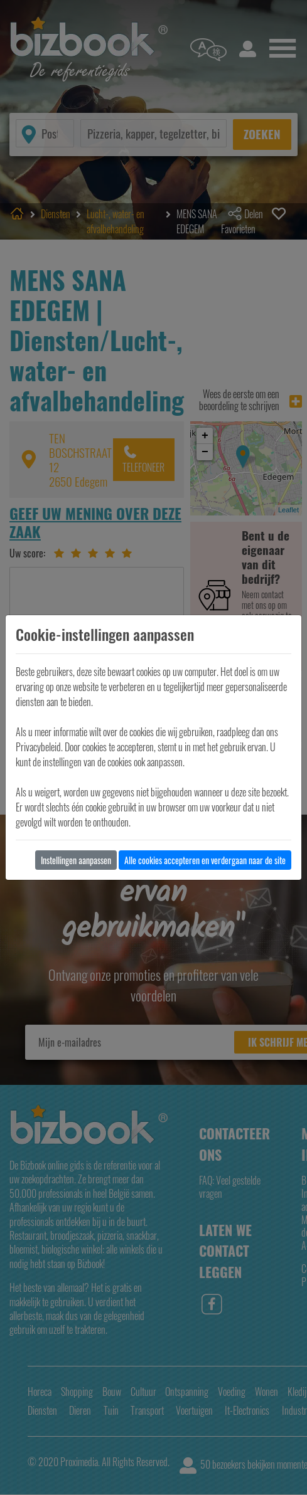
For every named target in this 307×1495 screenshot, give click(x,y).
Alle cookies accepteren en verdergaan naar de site (205, 860)
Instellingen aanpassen (76, 860)
